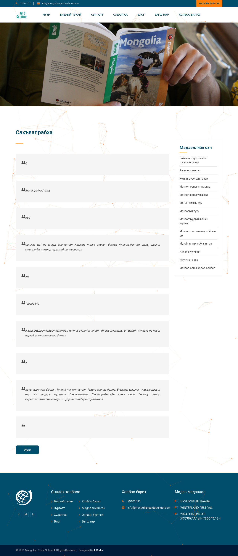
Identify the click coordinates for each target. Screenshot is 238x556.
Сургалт (97, 14)
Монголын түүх (189, 211)
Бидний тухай (70, 14)
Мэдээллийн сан (93, 508)
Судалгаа (120, 14)
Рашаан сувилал (190, 170)
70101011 (25, 3)
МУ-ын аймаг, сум (191, 202)
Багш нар (162, 14)
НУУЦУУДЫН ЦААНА (195, 501)
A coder (98, 550)
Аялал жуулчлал (190, 251)
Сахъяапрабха (34, 132)
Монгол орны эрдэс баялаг (197, 268)
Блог (141, 14)
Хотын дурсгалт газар (194, 178)
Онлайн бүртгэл (209, 3)
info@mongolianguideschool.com (60, 3)
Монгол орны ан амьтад (195, 186)
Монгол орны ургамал (194, 194)
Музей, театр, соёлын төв (196, 243)
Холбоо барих (189, 14)
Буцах (27, 449)
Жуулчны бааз (189, 259)
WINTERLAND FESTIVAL (196, 507)
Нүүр (46, 14)
